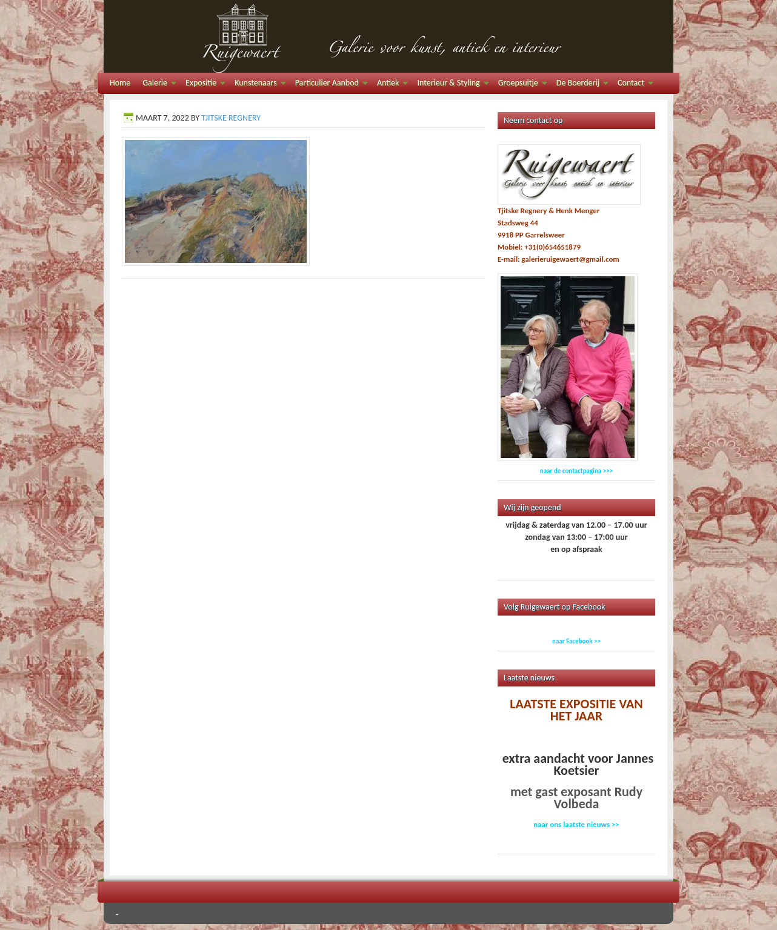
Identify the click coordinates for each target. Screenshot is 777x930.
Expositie (202, 84)
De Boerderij (579, 84)
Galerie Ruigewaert (388, 36)
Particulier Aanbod (328, 84)
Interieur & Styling (450, 84)
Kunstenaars (256, 84)
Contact (632, 84)
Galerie (156, 84)
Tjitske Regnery (231, 118)
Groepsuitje (519, 84)
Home (120, 83)
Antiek (389, 84)
